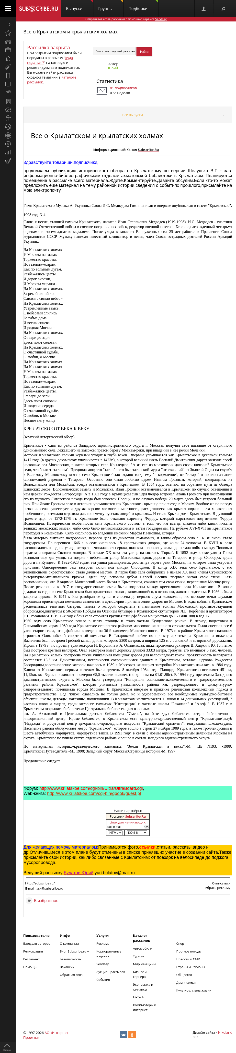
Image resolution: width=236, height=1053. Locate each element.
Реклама (102, 943)
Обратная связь (72, 975)
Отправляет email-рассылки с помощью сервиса (126, 19)
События (103, 979)
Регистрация (33, 951)
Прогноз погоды (189, 951)
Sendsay (102, 964)
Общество (184, 975)
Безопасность (70, 959)
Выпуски (79, 5)
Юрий (113, 68)
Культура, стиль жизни (194, 990)
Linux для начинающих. (128, 822)
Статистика (109, 81)
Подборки (143, 5)
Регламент (31, 959)
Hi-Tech (138, 997)
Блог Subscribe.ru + (75, 951)
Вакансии (67, 967)
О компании (69, 943)
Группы (110, 5)
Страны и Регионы (190, 967)
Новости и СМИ (188, 959)
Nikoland (225, 1032)
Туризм (138, 956)
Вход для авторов (36, 943)
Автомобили (142, 948)
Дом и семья (186, 982)
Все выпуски (132, 114)
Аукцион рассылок (110, 972)
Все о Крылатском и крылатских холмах (70, 31)
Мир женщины (144, 964)
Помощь (29, 967)
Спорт (181, 943)
